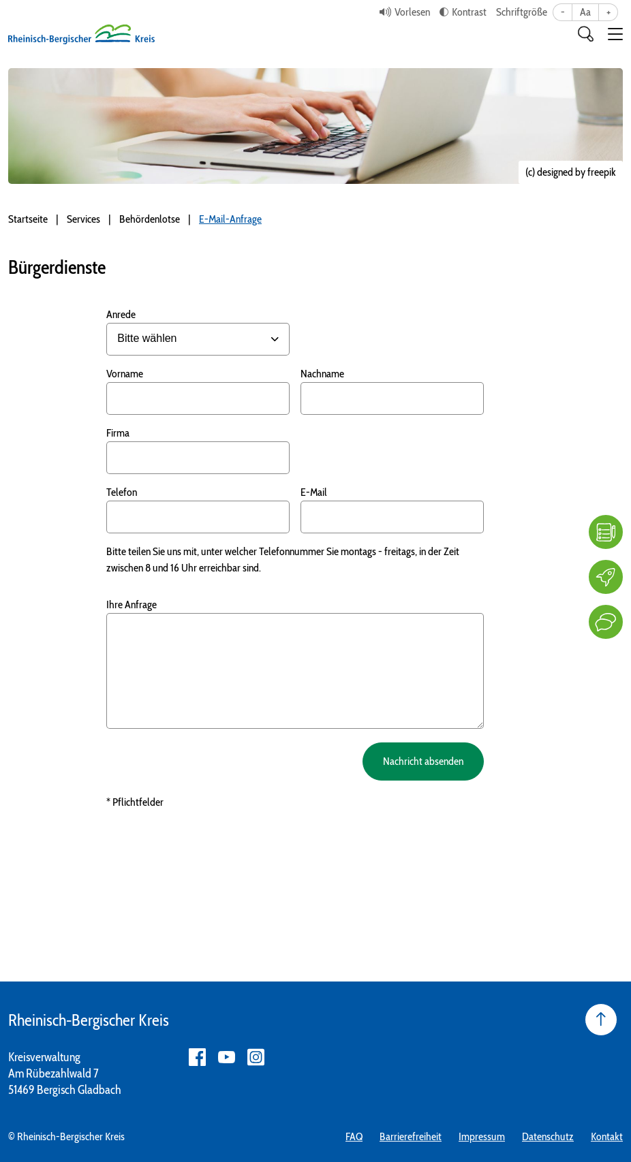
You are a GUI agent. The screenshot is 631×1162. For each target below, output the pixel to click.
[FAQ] (605, 532)
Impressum (482, 1136)
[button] (615, 34)
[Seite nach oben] (601, 1019)
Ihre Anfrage (131, 604)
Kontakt (607, 1136)
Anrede (121, 314)
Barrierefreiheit (411, 1136)
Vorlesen (412, 11)
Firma (117, 432)
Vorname (124, 373)
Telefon (121, 492)
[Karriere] (605, 577)
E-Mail (314, 492)
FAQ (354, 1136)
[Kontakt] (605, 621)
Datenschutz (548, 1136)
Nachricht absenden (421, 761)
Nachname (322, 373)
